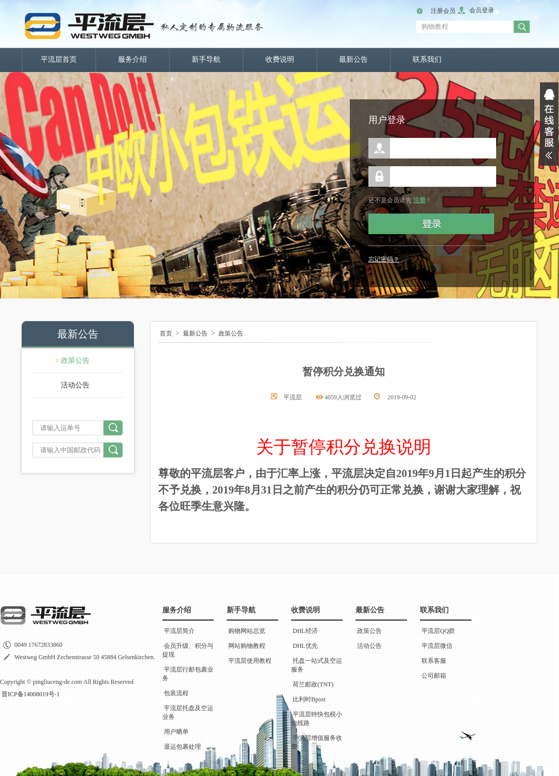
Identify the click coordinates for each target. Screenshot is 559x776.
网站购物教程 (246, 645)
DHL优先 (305, 645)
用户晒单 (176, 731)
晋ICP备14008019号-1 (31, 694)
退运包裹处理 (182, 746)
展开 (549, 124)
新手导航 (206, 59)
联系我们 (427, 59)
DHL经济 (305, 630)
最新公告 (353, 59)
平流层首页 (59, 59)
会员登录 (481, 10)
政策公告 (75, 360)
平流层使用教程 (250, 660)
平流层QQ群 (438, 630)
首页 (166, 333)
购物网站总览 (246, 630)
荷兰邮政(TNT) (313, 684)
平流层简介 (179, 630)
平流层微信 (436, 645)
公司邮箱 (433, 675)
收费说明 (279, 59)
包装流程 (176, 693)
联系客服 (433, 660)
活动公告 (75, 385)
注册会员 (443, 10)
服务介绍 (132, 59)
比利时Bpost (309, 699)
